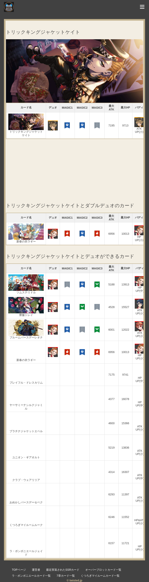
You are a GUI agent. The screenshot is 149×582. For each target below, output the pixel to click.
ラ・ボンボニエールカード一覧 (31, 575)
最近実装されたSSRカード (63, 569)
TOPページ (19, 569)
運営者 (36, 569)
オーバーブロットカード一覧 (103, 569)
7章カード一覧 (66, 575)
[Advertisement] (74, 166)
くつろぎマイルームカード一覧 (100, 575)
